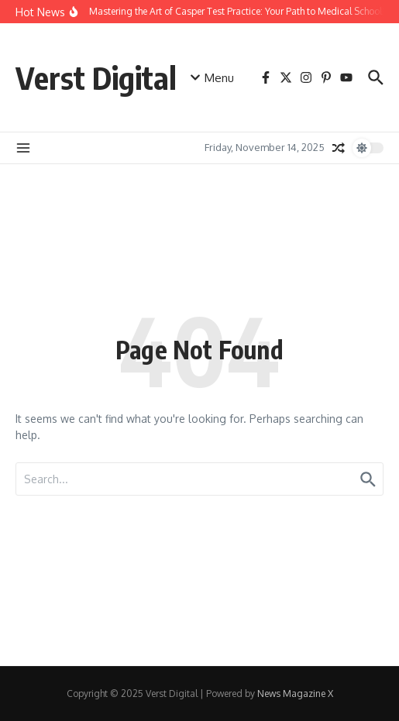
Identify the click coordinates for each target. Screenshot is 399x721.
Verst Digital (96, 77)
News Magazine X (295, 693)
